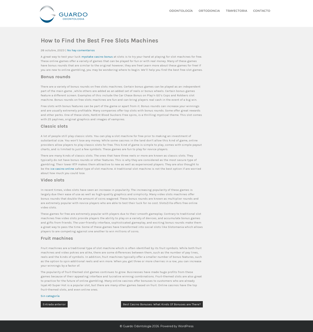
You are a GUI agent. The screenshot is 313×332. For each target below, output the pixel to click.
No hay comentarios (81, 50)
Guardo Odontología (137, 326)
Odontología (181, 11)
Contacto (261, 11)
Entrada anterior (54, 304)
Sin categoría (50, 296)
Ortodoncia (209, 11)
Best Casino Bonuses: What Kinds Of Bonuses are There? (162, 304)
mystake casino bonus (97, 56)
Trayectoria (236, 11)
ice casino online (62, 168)
